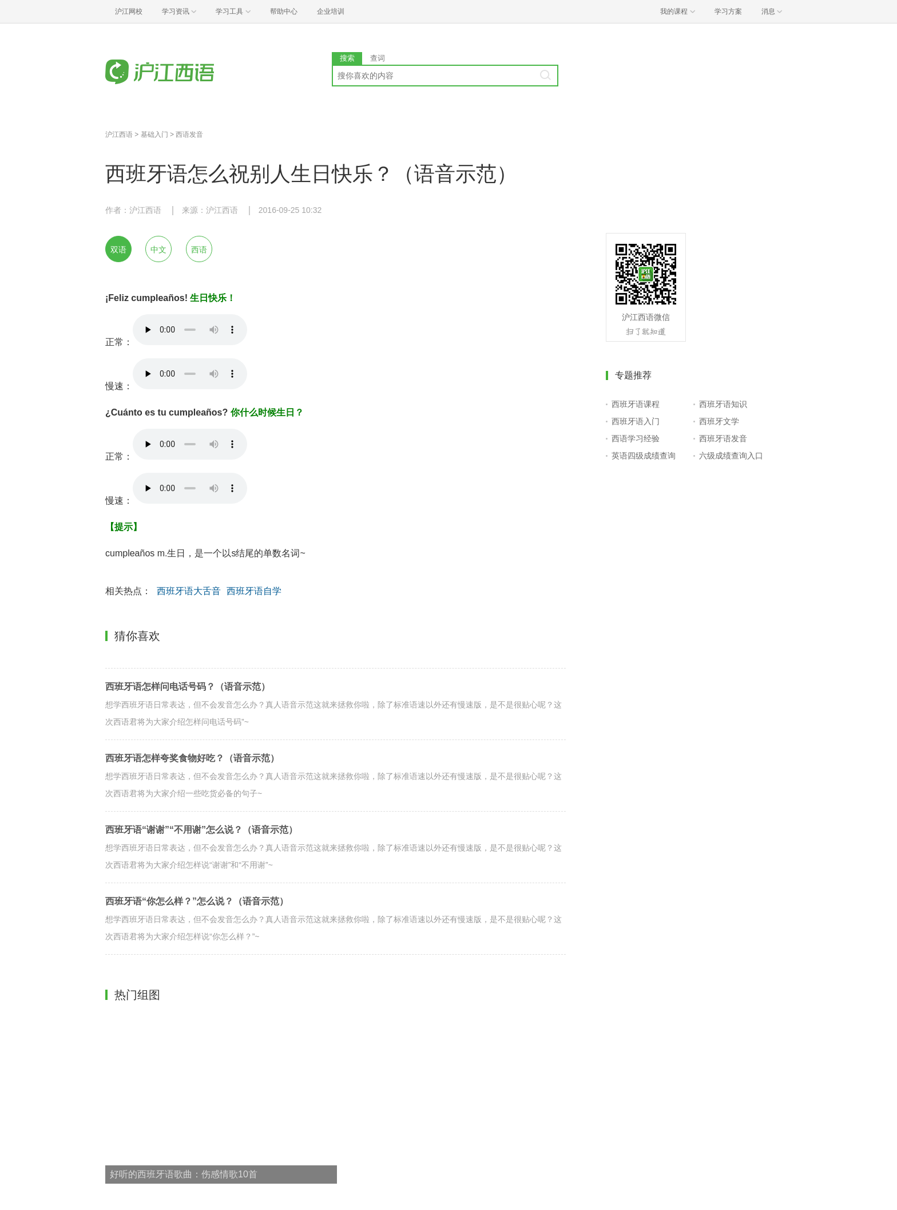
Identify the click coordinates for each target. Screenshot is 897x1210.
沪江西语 (119, 135)
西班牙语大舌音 (189, 591)
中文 (158, 249)
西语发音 (189, 135)
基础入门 (154, 135)
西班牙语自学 (254, 591)
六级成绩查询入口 (731, 455)
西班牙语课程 (636, 404)
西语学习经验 (636, 438)
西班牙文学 (719, 421)
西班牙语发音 (723, 438)
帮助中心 (283, 11)
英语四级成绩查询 (644, 455)
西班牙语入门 (636, 421)
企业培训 (330, 11)
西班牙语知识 (723, 404)
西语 (199, 249)
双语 (118, 249)
